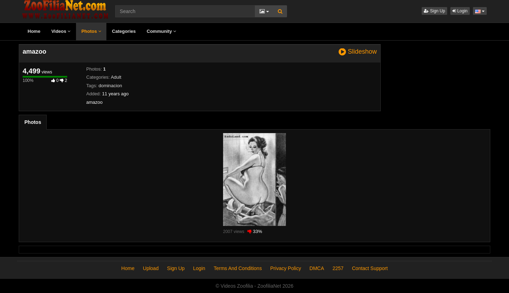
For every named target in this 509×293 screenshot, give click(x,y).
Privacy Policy (285, 268)
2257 (338, 268)
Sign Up (434, 10)
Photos (91, 31)
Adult (116, 77)
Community (161, 31)
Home (34, 31)
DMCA (317, 268)
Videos (60, 31)
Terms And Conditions (237, 268)
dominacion (110, 85)
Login (460, 10)
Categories (124, 31)
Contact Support (370, 268)
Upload (150, 268)
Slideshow (358, 51)
